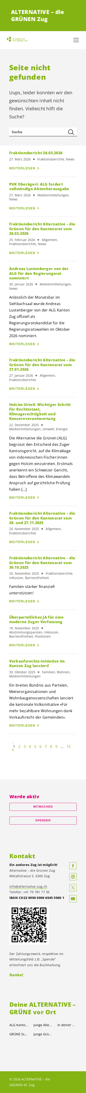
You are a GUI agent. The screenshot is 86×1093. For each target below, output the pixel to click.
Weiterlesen (22, 168)
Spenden (43, 820)
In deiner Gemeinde (66, 1025)
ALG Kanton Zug (18, 1025)
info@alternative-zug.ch (28, 886)
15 (69, 746)
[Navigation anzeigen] (76, 40)
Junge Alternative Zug (42, 1025)
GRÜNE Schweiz (18, 1034)
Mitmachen (43, 806)
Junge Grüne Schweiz (42, 1034)
